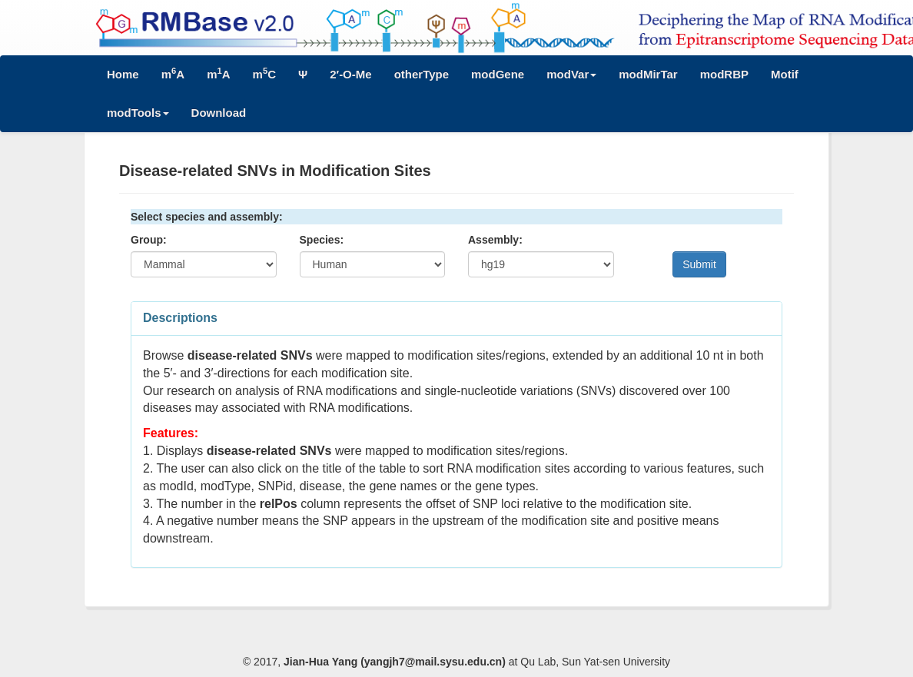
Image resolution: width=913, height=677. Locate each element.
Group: (150, 240)
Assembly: (497, 240)
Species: (323, 240)
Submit (699, 264)
